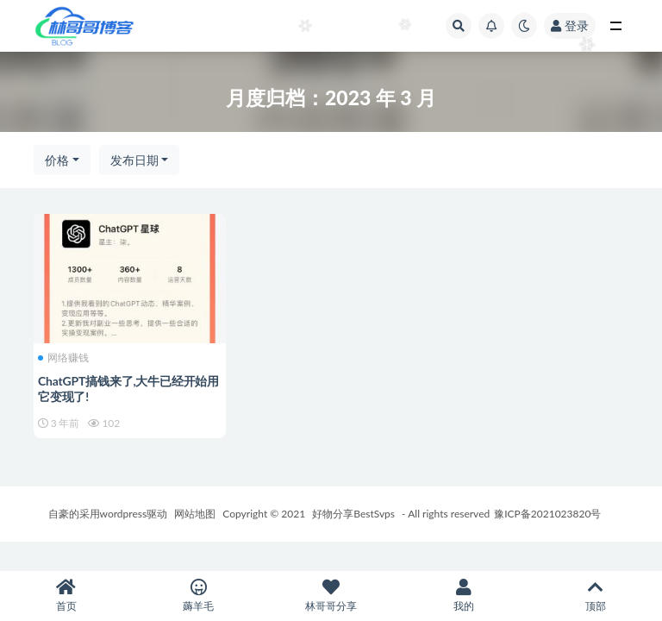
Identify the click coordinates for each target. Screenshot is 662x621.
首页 (66, 595)
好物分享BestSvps (353, 513)
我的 (463, 595)
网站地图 (194, 513)
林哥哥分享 (331, 595)
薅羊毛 (199, 595)
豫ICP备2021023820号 (547, 513)
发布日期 (134, 160)
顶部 (595, 595)
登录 (570, 25)
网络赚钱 (63, 358)
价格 (57, 160)
